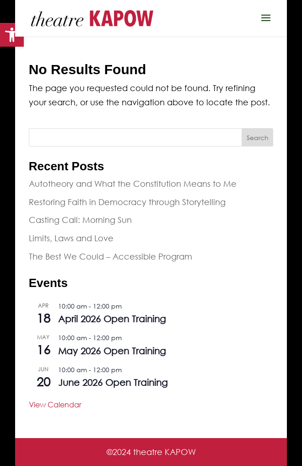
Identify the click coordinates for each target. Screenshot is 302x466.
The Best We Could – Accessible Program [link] (110, 256)
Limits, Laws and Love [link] (71, 238)
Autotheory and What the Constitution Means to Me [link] (133, 184)
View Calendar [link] (55, 404)
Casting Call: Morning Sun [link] (80, 220)
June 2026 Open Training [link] (112, 382)
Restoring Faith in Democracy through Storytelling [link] (127, 202)
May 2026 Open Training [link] (112, 351)
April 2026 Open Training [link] (112, 319)
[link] (12, 35)
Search (258, 137)
